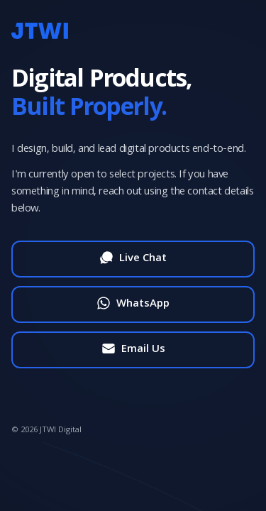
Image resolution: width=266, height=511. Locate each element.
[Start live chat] (133, 259)
